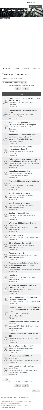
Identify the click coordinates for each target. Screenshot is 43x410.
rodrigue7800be (16, 163)
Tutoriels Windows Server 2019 (21, 346)
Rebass (13, 245)
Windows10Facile (16, 370)
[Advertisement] (21, 42)
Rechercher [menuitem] (6, 18)
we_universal (7, 405)
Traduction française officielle (8, 403)
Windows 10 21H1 (16, 235)
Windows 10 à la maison (16, 207)
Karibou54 (14, 289)
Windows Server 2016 (15, 247)
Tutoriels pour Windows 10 (19, 203)
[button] (28, 89)
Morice (13, 151)
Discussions (12, 105)
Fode (13, 269)
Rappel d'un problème (17, 253)
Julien (13, 115)
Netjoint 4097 (14, 275)
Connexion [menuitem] (30, 2)
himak (13, 102)
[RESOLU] (32, 161)
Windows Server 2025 (15, 117)
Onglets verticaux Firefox (19, 213)
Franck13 (14, 277)
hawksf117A (15, 227)
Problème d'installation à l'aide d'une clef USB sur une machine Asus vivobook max (23, 265)
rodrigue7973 (15, 326)
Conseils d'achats (14, 187)
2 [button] (17, 89)
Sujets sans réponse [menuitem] (32, 7)
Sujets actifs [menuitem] (38, 7)
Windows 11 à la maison (16, 165)
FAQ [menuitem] (1, 18)
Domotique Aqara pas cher (19, 171)
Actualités (36, 237)
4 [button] (22, 89)
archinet (13, 215)
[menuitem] (4, 408)
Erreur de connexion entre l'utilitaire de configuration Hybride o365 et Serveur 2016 (24, 309)
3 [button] (20, 89)
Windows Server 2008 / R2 (17, 229)
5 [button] (25, 89)
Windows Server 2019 (15, 328)
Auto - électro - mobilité (16, 141)
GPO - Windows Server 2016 (20, 243)
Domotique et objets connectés (18, 175)
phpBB (10, 401)
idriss (13, 314)
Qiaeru (19, 403)
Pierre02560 (15, 255)
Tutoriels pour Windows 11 (19, 193)
